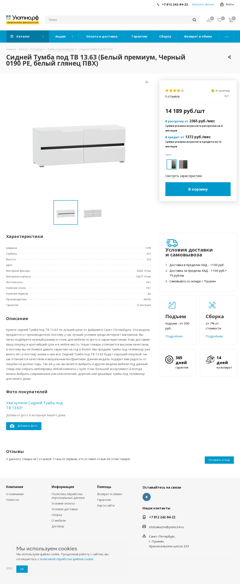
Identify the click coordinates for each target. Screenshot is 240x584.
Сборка (57, 515)
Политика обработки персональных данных (68, 496)
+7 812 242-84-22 (162, 517)
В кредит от (174, 137)
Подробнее (174, 336)
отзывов (172, 96)
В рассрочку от (176, 121)
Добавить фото (24, 426)
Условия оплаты (63, 503)
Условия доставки (65, 509)
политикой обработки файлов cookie (66, 559)
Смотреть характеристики (183, 176)
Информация (63, 487)
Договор (58, 526)
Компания (14, 487)
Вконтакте (147, 497)
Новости (12, 500)
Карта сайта (106, 505)
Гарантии (104, 500)
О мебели (59, 520)
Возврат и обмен (109, 494)
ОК (22, 569)
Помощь (104, 487)
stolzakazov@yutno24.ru (166, 527)
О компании (14, 494)
